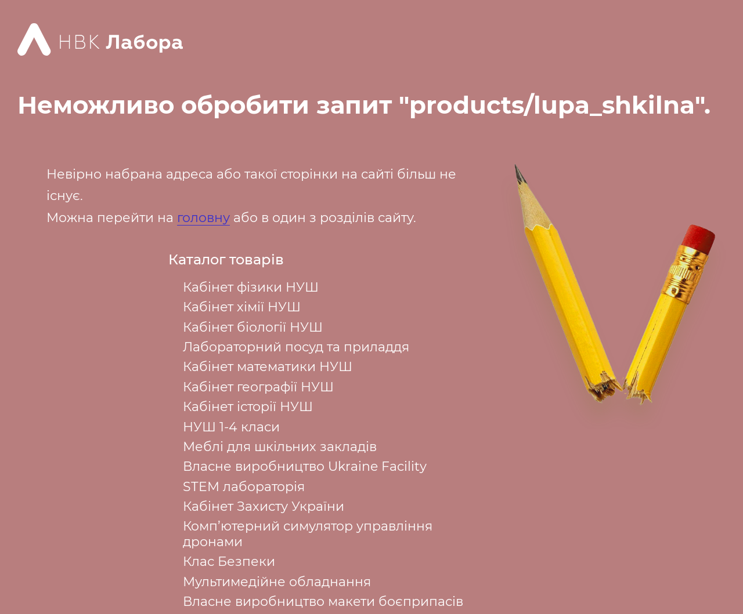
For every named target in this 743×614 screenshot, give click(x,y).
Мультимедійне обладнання (277, 582)
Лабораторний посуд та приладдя (296, 347)
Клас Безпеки (229, 561)
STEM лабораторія (244, 487)
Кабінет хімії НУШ (242, 307)
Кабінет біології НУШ (253, 327)
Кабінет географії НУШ (258, 387)
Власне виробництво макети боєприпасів (323, 601)
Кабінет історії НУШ (248, 407)
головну (203, 218)
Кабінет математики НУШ (267, 367)
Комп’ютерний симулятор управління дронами (307, 533)
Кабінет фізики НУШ (251, 287)
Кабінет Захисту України (263, 506)
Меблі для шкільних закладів (280, 447)
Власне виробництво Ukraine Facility (305, 466)
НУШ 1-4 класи (231, 427)
